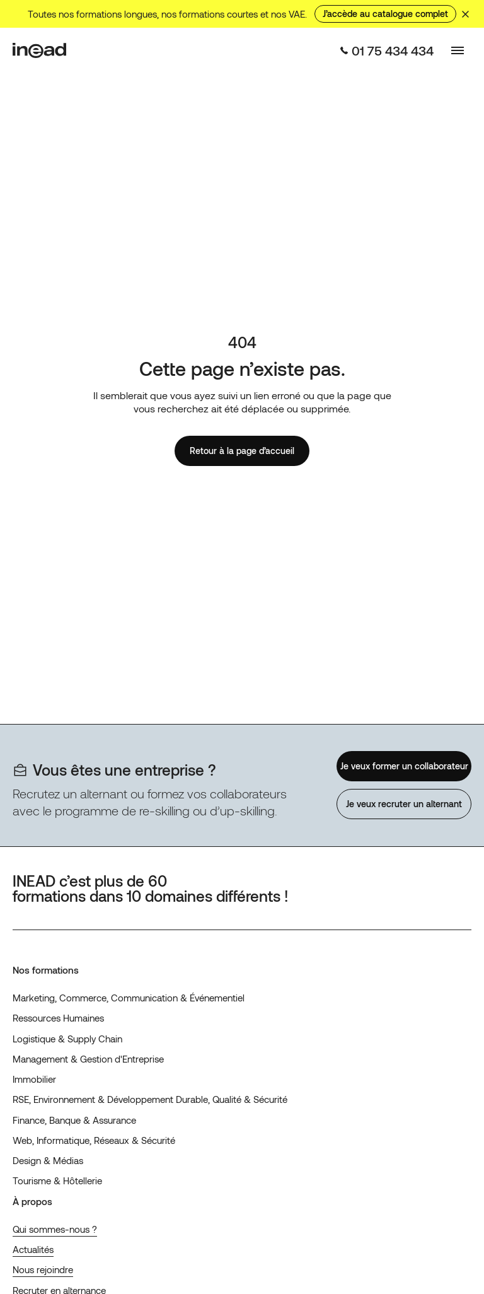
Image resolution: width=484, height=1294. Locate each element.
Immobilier (34, 1079)
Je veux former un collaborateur (404, 766)
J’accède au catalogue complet (385, 13)
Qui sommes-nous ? (55, 1229)
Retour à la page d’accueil (242, 450)
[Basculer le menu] (457, 50)
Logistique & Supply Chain (67, 1038)
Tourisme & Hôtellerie (57, 1180)
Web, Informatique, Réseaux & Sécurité (94, 1140)
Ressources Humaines (58, 1017)
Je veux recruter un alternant (404, 803)
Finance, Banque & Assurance (74, 1120)
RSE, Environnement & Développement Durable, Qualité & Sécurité (150, 1099)
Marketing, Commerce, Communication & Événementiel (129, 997)
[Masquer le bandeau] (465, 14)
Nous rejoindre (43, 1269)
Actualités (33, 1249)
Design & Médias (48, 1160)
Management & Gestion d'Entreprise (88, 1058)
